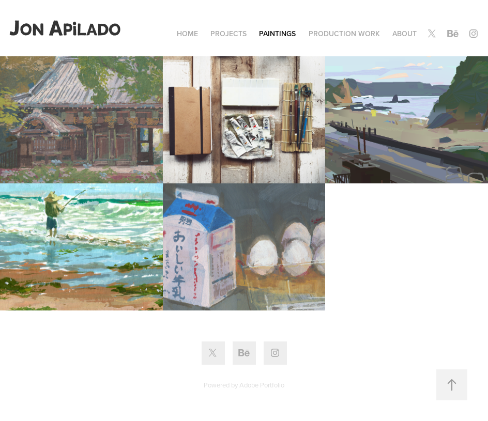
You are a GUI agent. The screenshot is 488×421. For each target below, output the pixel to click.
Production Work (344, 33)
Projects (228, 33)
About (404, 33)
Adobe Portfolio (261, 384)
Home (187, 33)
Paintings (277, 33)
